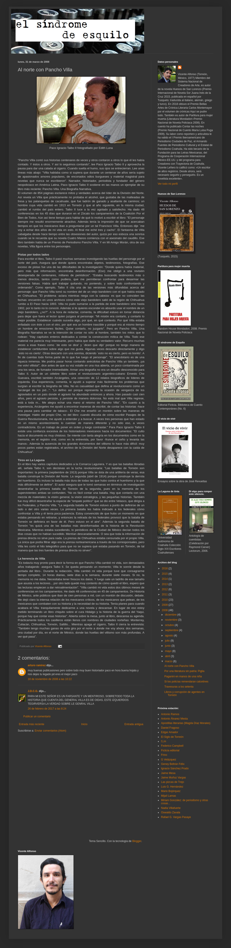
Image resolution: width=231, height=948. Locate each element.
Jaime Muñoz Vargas (173, 777)
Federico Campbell (172, 745)
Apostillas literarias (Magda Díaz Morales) (185, 723)
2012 (165, 589)
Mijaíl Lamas (168, 795)
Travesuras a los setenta (178, 686)
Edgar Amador (169, 732)
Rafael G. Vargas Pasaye (176, 817)
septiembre (172, 630)
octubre (170, 625)
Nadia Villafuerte (171, 808)
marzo (169, 661)
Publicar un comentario (37, 716)
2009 (165, 604)
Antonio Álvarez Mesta (174, 718)
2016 (165, 568)
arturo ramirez (37, 665)
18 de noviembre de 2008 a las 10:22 (50, 679)
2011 (165, 594)
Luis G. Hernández (172, 786)
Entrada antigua (133, 724)
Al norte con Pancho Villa (179, 666)
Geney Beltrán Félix (172, 764)
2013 (165, 584)
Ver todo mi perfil (168, 183)
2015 (165, 573)
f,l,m (163, 741)
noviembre (171, 619)
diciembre (171, 614)
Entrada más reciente (31, 724)
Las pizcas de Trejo (172, 782)
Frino (164, 754)
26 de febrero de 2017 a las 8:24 (47, 708)
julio (168, 640)
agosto (169, 635)
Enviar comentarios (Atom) (50, 730)
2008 (165, 610)
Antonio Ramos (170, 714)
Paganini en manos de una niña (183, 676)
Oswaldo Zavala (170, 812)
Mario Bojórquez (170, 791)
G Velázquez (168, 759)
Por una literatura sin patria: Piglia (184, 671)
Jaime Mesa (168, 773)
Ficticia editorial (170, 750)
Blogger (136, 841)
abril (168, 656)
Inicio (84, 724)
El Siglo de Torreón (172, 736)
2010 (165, 599)
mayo (168, 651)
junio (168, 645)
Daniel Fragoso (170, 727)
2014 (165, 578)
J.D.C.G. (33, 691)
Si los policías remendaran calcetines (186, 681)
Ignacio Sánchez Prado (175, 768)
